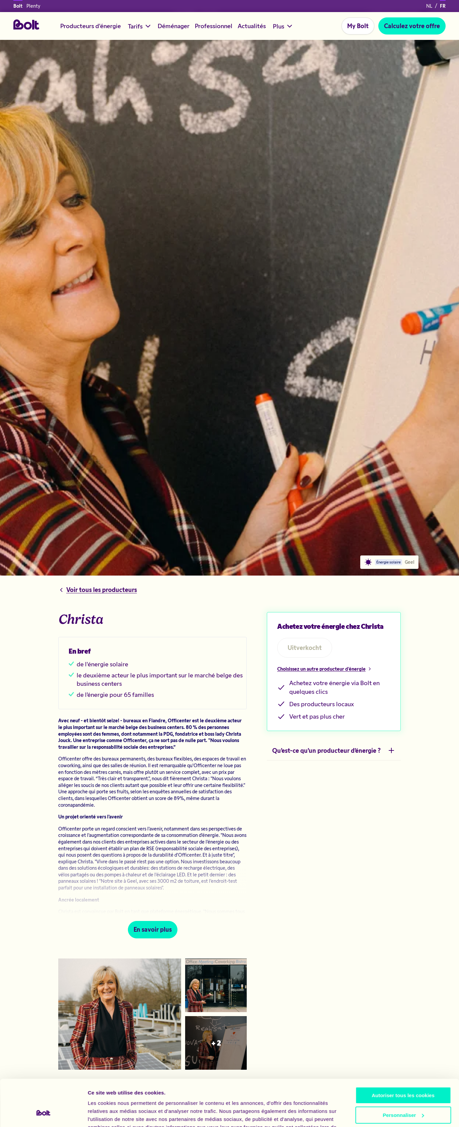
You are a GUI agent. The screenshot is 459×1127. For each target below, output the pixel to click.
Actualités (252, 25)
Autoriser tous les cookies (403, 1055)
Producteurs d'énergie (90, 25)
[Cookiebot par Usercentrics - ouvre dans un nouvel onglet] (43, 1114)
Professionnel (213, 25)
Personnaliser (403, 1075)
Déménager (173, 25)
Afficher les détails (110, 1114)
